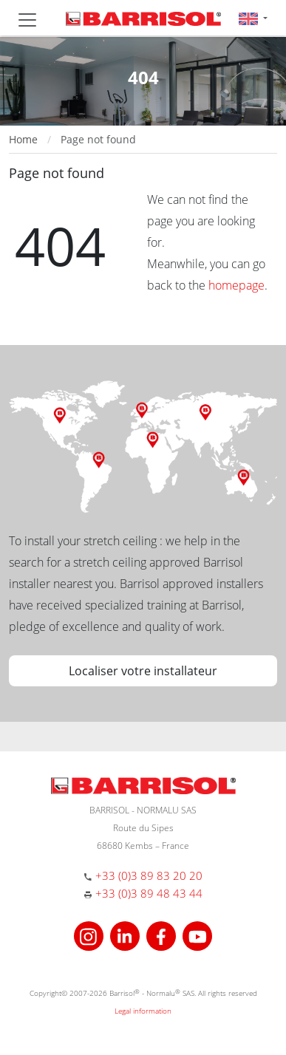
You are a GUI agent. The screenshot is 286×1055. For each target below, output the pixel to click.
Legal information (143, 1011)
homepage (236, 285)
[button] (253, 18)
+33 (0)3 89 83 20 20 (148, 875)
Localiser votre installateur (143, 671)
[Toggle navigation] (27, 20)
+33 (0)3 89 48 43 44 (148, 893)
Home (23, 139)
